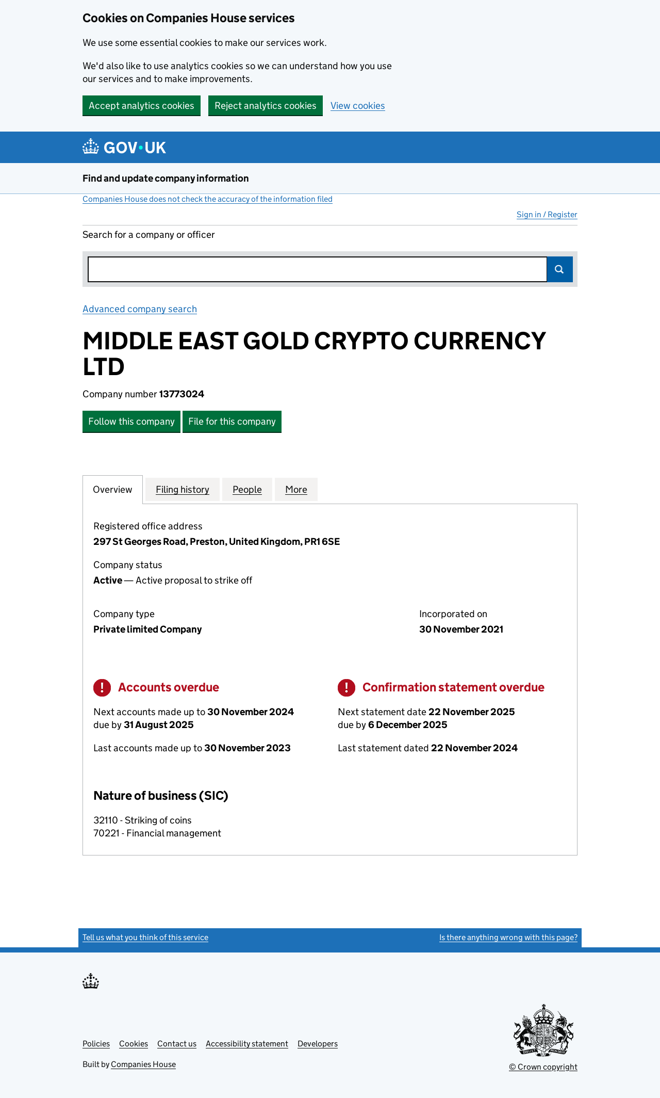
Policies (96, 1043)
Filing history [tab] (182, 489)
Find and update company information (165, 178)
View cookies (358, 105)
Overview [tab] (113, 489)
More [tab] (296, 489)
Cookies (133, 1043)
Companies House (143, 1064)
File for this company (232, 421)
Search (560, 269)
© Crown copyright (543, 1067)
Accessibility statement (247, 1043)
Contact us (176, 1043)
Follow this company (131, 421)
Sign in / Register (547, 214)
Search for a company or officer (148, 234)
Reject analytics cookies (265, 105)
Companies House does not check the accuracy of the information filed (207, 199)
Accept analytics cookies (141, 105)
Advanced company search (139, 309)
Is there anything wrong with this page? (508, 937)
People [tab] (247, 489)
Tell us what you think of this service (145, 937)
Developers (318, 1043)
